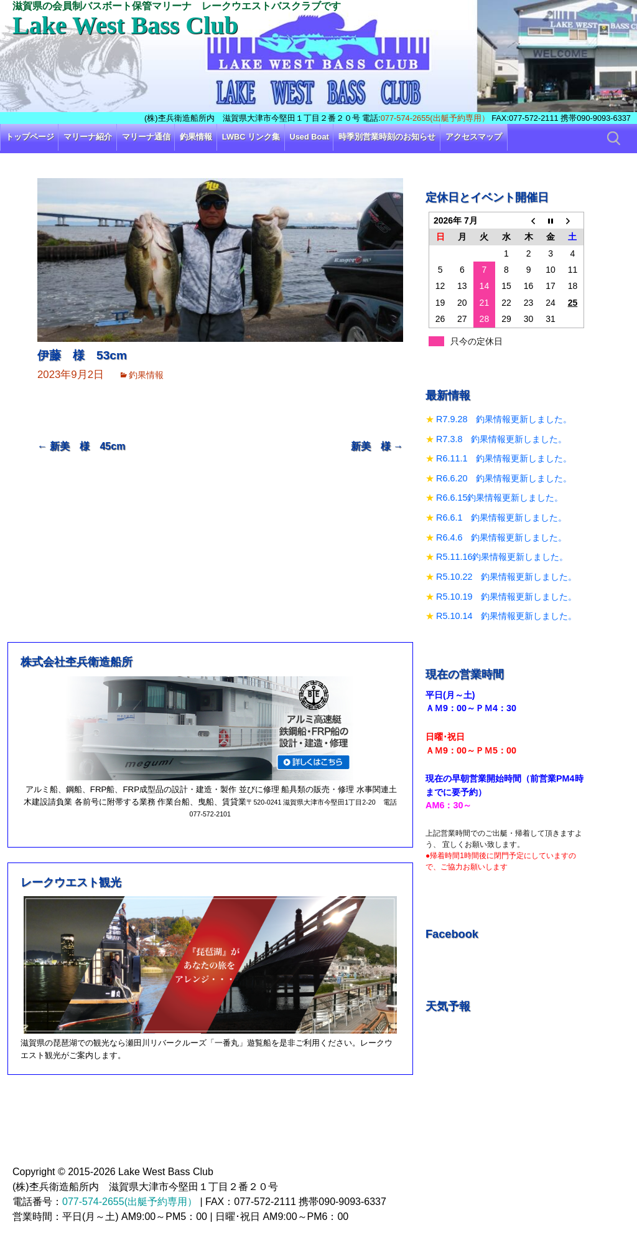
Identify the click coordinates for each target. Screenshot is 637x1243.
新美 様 (377, 446)
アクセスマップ (473, 136)
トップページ (30, 136)
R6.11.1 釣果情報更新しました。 (504, 458)
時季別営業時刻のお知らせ (386, 136)
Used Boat (309, 136)
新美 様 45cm (81, 446)
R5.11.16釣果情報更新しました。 (502, 557)
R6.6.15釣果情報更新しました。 (499, 498)
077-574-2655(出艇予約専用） (435, 118)
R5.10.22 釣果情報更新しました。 (506, 577)
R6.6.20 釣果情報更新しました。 (504, 478)
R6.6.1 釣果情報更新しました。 (501, 517)
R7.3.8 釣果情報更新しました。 (501, 439)
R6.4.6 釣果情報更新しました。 (501, 537)
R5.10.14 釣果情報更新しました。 (506, 616)
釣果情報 (196, 136)
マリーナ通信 (146, 136)
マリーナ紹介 (87, 136)
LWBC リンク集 (251, 136)
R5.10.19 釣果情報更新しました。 (506, 597)
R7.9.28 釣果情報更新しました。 (504, 419)
